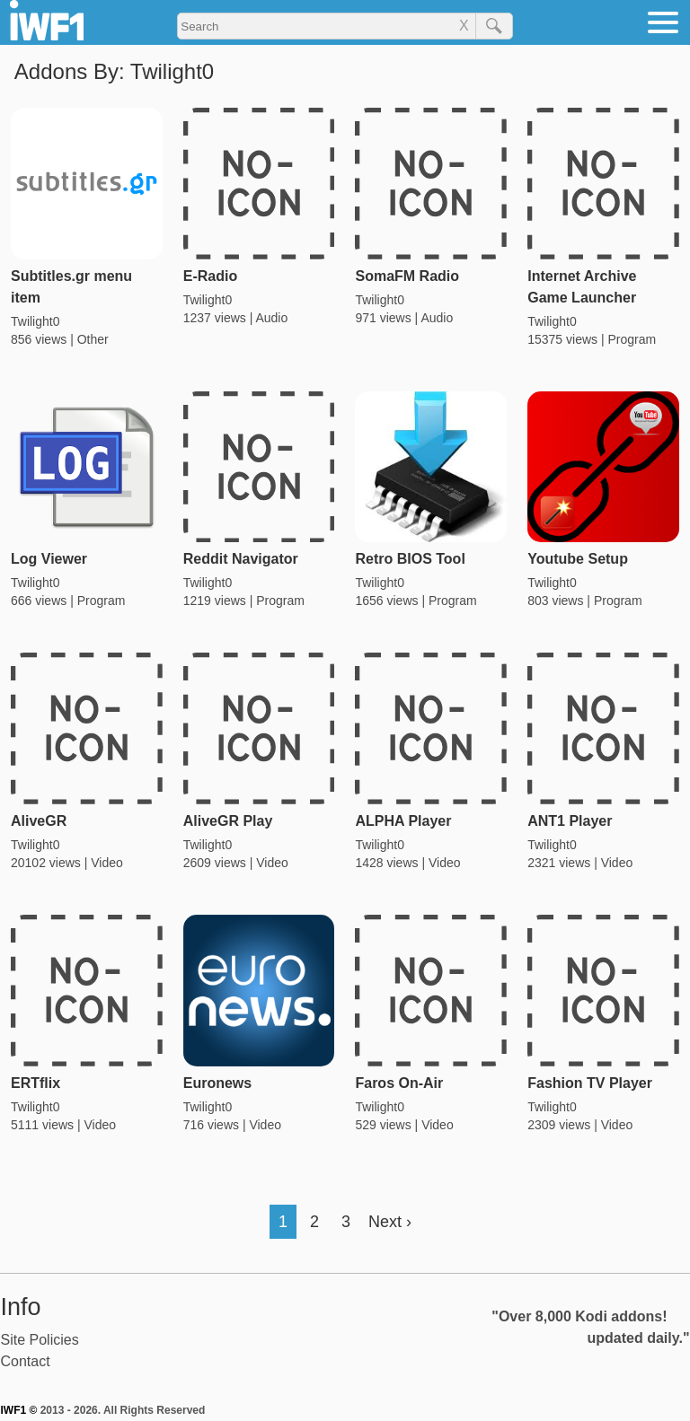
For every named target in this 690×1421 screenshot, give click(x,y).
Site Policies (40, 1339)
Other (93, 339)
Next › (389, 1222)
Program (631, 339)
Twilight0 (35, 321)
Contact (25, 1361)
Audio (271, 318)
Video (107, 862)
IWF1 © (19, 1410)
